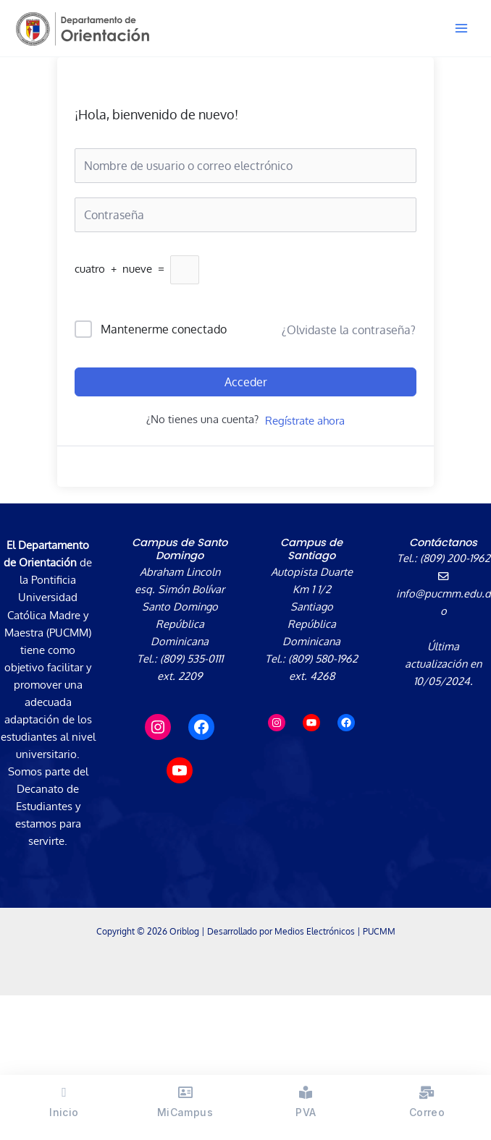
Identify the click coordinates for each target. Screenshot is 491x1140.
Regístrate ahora (305, 420)
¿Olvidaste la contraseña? (349, 330)
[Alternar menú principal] (461, 28)
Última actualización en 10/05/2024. (443, 663)
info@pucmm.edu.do (443, 594)
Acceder (245, 382)
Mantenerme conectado (164, 329)
